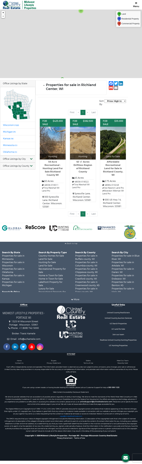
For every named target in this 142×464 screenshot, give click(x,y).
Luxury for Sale (46, 288)
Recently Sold (123, 363)
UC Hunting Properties (118, 345)
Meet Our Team (123, 361)
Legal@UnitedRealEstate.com (71, 416)
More (75, 299)
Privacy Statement (54, 363)
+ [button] (3, 12)
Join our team (118, 334)
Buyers (53, 361)
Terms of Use (88, 363)
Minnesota (10, 145)
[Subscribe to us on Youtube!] (31, 346)
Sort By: (101, 103)
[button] (17, 159)
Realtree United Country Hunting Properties (118, 340)
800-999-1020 (113, 387)
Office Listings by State (15, 83)
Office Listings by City (14, 158)
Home (19, 361)
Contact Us (19, 363)
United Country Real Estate (118, 313)
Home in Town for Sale (51, 275)
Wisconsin (11, 125)
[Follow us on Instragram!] (40, 346)
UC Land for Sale (118, 329)
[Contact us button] (125, 458)
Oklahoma (10, 152)
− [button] (3, 16)
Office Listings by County (16, 165)
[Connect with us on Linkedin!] (15, 346)
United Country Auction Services (118, 318)
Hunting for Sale (47, 262)
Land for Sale (45, 259)
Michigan (9, 131)
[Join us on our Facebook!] (6, 346)
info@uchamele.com (29, 339)
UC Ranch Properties (118, 324)
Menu (136, 5)
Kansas (8, 138)
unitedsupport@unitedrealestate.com (96, 402)
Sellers (88, 361)
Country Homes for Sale (51, 255)
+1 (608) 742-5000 (29, 328)
